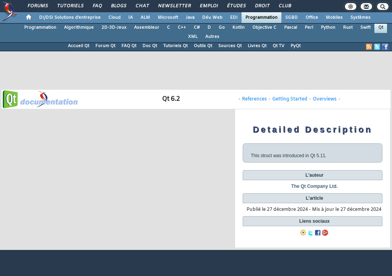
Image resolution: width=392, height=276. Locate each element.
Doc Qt (149, 46)
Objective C (264, 27)
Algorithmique (79, 27)
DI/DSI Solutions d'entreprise (70, 17)
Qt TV (278, 46)
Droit (262, 6)
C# (197, 27)
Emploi (208, 6)
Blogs (118, 6)
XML (193, 36)
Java (190, 17)
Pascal (290, 27)
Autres (212, 36)
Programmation (261, 17)
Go (222, 27)
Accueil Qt (78, 46)
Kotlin (238, 27)
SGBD (291, 17)
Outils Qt (203, 46)
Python (328, 27)
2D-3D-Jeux (113, 27)
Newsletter (174, 6)
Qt (380, 27)
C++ (182, 27)
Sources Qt (230, 46)
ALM (145, 17)
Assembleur (146, 27)
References (254, 99)
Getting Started (289, 99)
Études (236, 6)
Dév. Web (212, 17)
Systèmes (360, 17)
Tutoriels (70, 6)
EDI (234, 17)
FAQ (96, 6)
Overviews (324, 99)
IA (130, 17)
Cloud (114, 17)
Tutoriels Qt (175, 46)
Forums (37, 6)
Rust (348, 27)
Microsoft (168, 17)
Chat (141, 6)
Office (311, 17)
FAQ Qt (128, 46)
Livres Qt (257, 46)
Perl (309, 27)
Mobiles (334, 17)
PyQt (296, 46)
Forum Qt (105, 46)
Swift (365, 27)
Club (284, 6)
